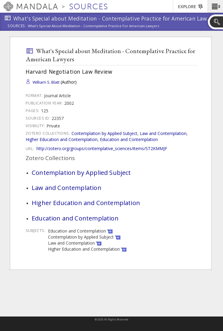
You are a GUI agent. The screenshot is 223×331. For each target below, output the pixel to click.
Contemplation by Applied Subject (104, 133)
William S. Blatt (46, 82)
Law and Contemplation (163, 133)
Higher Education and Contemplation (61, 139)
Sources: (17, 26)
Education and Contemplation (129, 139)
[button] (215, 6)
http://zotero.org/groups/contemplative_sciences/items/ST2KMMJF (102, 148)
